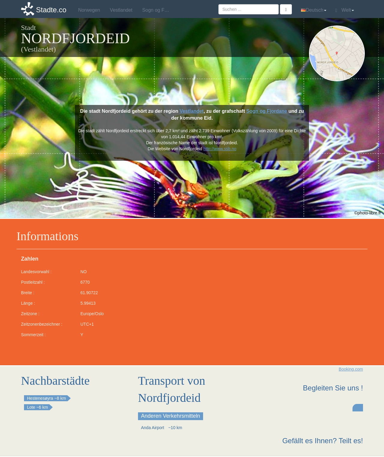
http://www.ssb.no (219, 148)
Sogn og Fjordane (266, 111)
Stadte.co (51, 10)
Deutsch (313, 10)
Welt (344, 10)
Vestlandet (192, 111)
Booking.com (351, 369)
